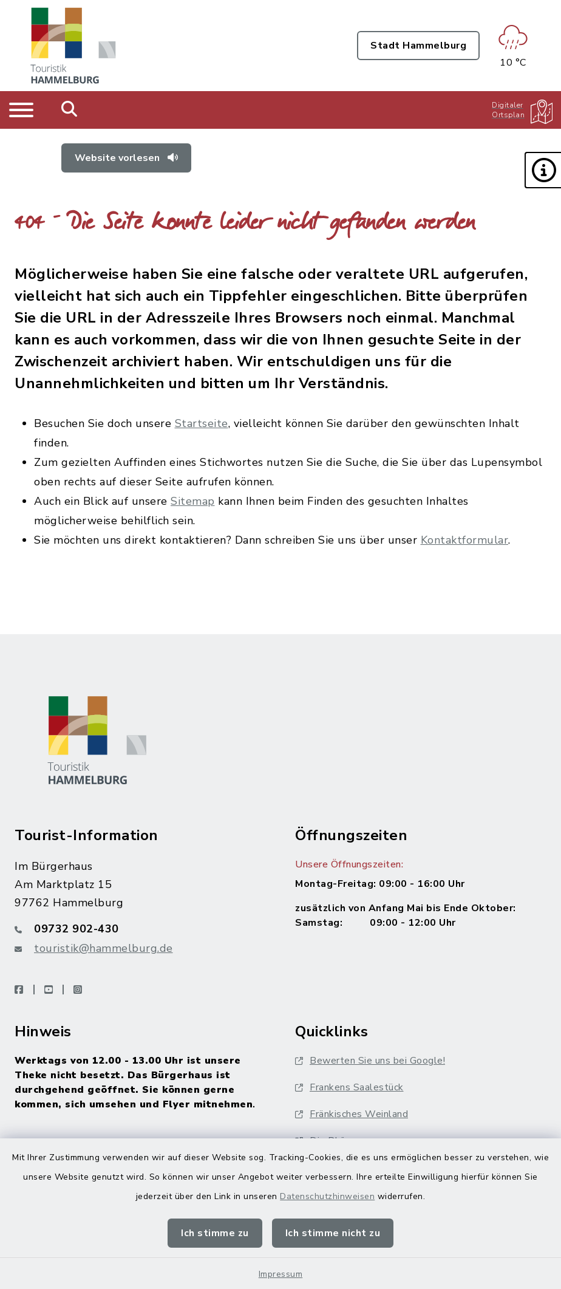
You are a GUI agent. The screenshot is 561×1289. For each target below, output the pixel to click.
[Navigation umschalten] (21, 110)
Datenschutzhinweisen (327, 1196)
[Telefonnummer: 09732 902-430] (140, 928)
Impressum (281, 1274)
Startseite (201, 423)
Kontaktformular (465, 540)
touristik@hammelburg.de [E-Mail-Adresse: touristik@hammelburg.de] (103, 948)
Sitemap (193, 501)
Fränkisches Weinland (351, 1114)
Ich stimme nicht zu (333, 1233)
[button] (543, 170)
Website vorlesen (126, 158)
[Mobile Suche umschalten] (69, 110)
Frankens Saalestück (349, 1087)
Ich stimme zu (215, 1233)
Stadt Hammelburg (418, 45)
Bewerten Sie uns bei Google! (370, 1060)
